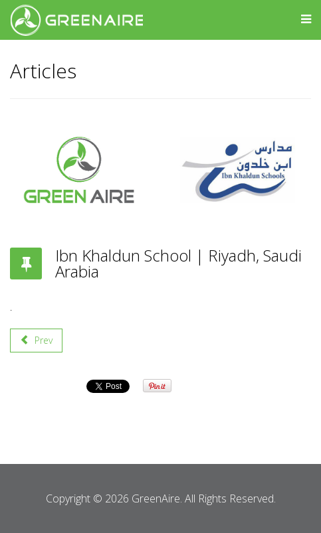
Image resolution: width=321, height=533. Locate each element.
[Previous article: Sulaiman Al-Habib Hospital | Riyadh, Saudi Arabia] (36, 340)
